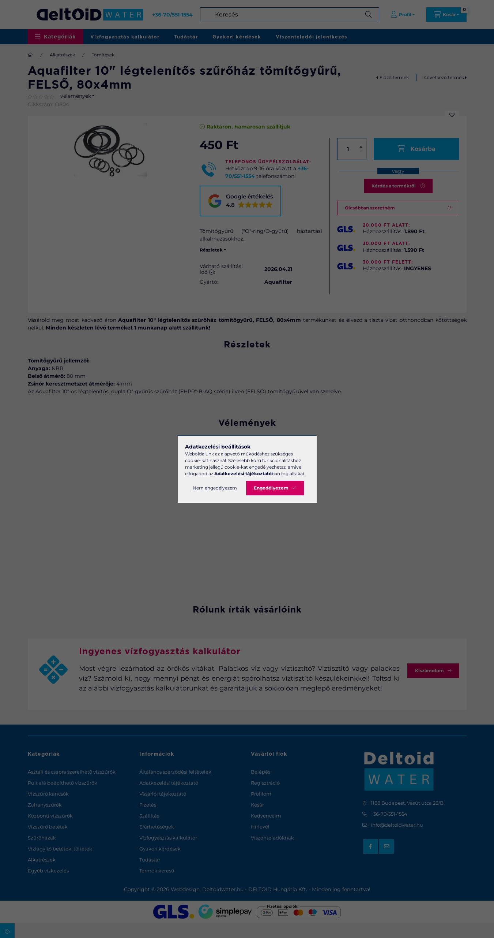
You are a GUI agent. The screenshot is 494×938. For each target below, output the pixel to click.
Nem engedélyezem (215, 488)
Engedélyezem (271, 488)
